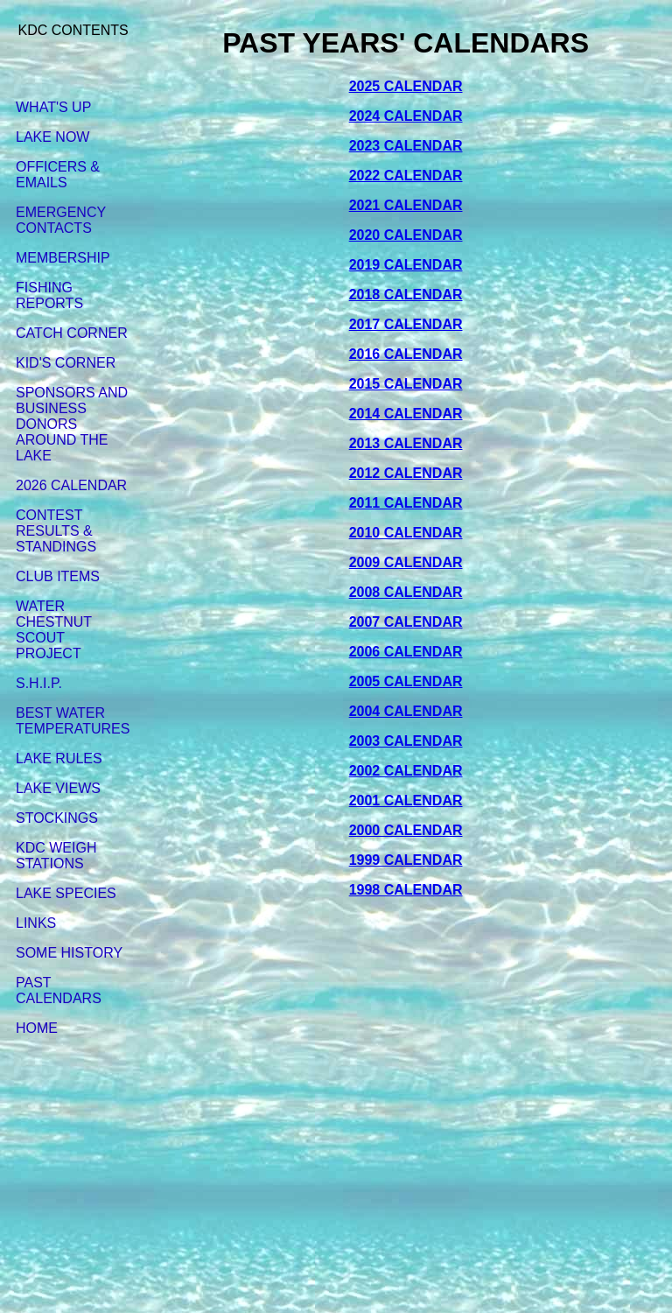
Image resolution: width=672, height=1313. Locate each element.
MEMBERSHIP (63, 257)
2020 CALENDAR (406, 235)
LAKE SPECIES (66, 893)
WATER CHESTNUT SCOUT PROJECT (54, 630)
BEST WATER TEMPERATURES (73, 721)
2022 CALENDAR (406, 175)
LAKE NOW (52, 137)
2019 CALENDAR (406, 264)
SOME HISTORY (69, 952)
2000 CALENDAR (406, 830)
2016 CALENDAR (406, 354)
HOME (37, 1028)
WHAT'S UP (53, 107)
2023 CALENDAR (406, 145)
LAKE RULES (59, 758)
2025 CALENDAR (406, 86)
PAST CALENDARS (59, 990)
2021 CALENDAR (406, 205)
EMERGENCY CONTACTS (61, 220)
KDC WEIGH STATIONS (56, 855)
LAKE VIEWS (58, 788)
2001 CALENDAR (406, 800)
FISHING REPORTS (49, 295)
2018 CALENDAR (406, 294)
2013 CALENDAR (406, 443)
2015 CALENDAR (406, 383)
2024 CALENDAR (406, 116)
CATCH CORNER (72, 333)
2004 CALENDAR (406, 711)
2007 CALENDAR (406, 621)
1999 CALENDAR (406, 860)
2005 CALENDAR (406, 681)
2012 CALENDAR (406, 473)
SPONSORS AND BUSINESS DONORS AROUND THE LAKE (72, 424)
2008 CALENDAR (406, 592)
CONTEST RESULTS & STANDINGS (56, 531)
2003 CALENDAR (406, 741)
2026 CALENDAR (71, 485)
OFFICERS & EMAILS (58, 174)
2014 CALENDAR (406, 413)
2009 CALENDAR (406, 562)
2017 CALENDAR (406, 324)
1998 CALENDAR (406, 889)
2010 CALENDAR (406, 532)
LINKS (36, 923)
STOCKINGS (57, 818)
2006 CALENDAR (406, 651)
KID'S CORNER (66, 362)
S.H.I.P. (39, 683)
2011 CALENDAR (406, 502)
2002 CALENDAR (406, 770)
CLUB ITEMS (58, 576)
